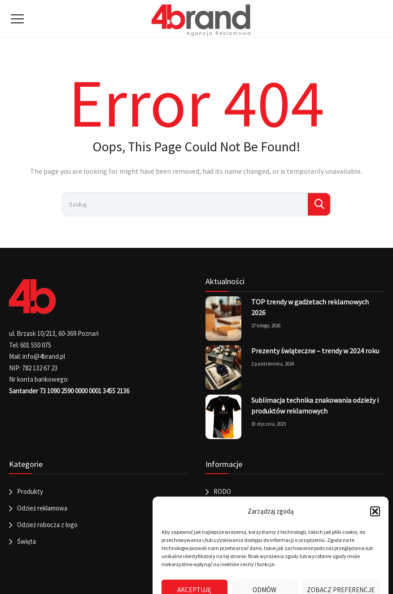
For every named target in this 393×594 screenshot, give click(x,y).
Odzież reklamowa (42, 508)
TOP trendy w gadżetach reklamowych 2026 (310, 307)
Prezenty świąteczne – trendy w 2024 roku (315, 350)
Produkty (30, 491)
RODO (222, 491)
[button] (375, 511)
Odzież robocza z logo (47, 524)
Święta (26, 541)
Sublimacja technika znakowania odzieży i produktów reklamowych (315, 405)
